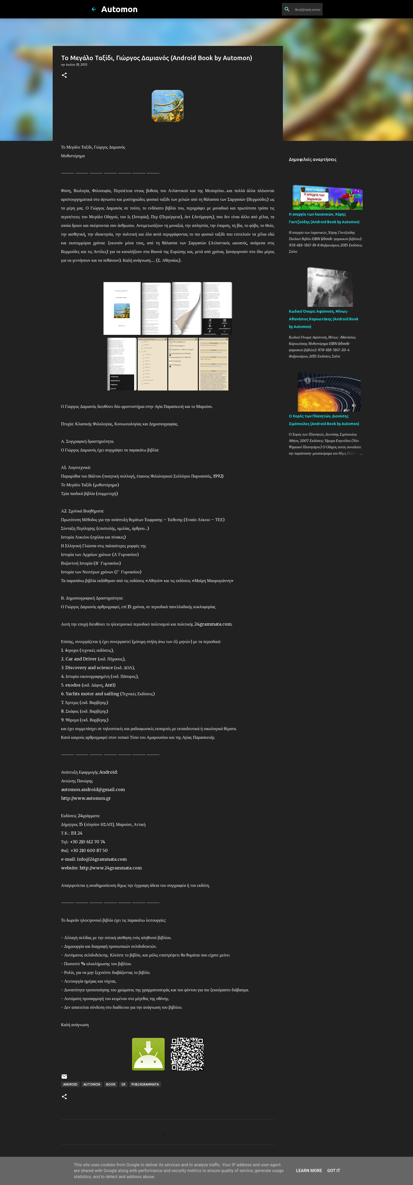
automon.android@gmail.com (93, 789)
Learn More (309, 1170)
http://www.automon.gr (86, 798)
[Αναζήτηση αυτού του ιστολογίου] (295, 9)
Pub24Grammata (145, 1084)
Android (70, 1084)
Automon (119, 9)
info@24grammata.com (102, 859)
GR (123, 1084)
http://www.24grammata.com (111, 867)
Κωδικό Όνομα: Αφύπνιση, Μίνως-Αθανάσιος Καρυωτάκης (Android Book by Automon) (323, 319)
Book (110, 1084)
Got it (333, 1170)
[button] (64, 75)
